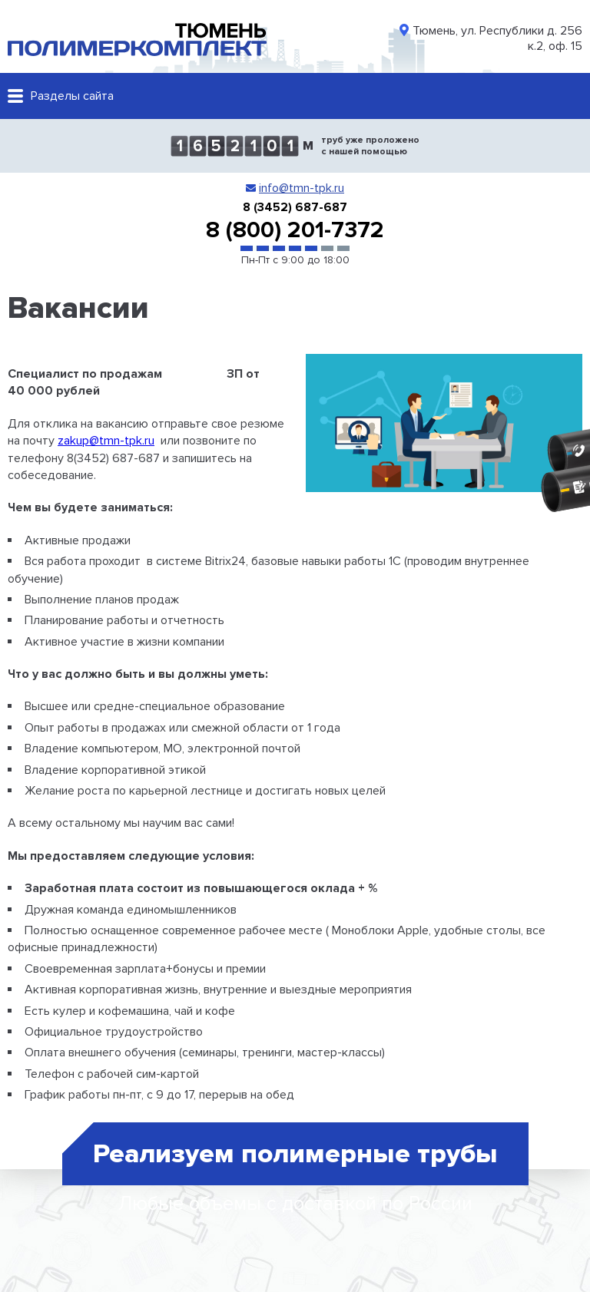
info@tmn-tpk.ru (301, 188)
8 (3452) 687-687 (295, 207)
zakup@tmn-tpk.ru (106, 440)
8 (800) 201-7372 (295, 230)
